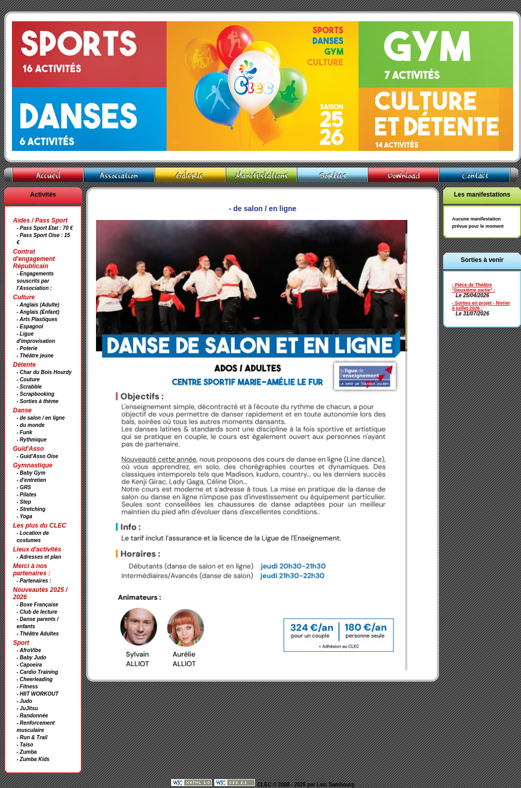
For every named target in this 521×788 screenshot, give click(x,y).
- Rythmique (32, 440)
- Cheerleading (34, 679)
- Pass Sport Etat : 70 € (45, 228)
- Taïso (25, 745)
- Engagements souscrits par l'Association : (35, 281)
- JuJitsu (27, 708)
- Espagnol (30, 326)
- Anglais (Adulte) (38, 305)
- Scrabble (29, 387)
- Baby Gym (31, 473)
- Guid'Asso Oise (37, 456)
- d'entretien (31, 480)
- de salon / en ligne (41, 418)
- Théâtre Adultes (38, 634)
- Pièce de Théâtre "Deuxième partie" (472, 287)
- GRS (24, 487)
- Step (24, 502)
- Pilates (26, 494)
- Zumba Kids (33, 759)
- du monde (31, 425)
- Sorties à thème (38, 401)
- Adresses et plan (39, 557)
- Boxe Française (37, 604)
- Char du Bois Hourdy (44, 372)
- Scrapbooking (35, 394)
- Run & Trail (32, 737)
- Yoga (24, 516)
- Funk (24, 432)
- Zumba (27, 752)
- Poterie (27, 348)
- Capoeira (29, 665)
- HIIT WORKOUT (38, 694)
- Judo (24, 701)
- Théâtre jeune (35, 355)
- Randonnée (32, 715)
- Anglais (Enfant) (38, 312)
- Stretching (31, 509)
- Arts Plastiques (37, 319)
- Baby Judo (31, 657)
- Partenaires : (34, 581)
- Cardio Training (37, 672)
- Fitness (27, 686)
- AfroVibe (29, 650)
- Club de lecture (37, 612)
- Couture (28, 379)
